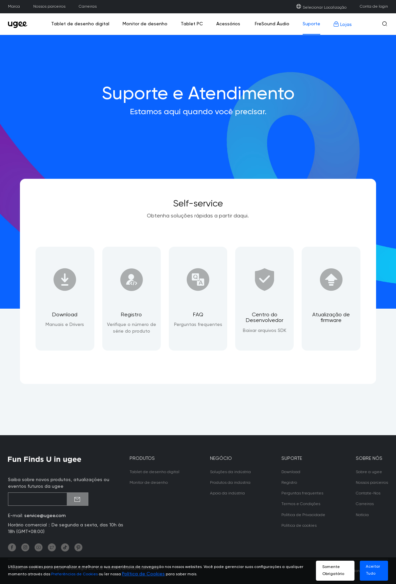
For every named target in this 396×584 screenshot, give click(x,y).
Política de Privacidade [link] (303, 515)
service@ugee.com (45, 515)
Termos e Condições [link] (300, 504)
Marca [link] (14, 7)
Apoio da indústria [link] (227, 493)
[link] (19, 24)
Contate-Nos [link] (368, 493)
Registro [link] (289, 483)
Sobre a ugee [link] (369, 472)
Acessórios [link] (228, 24)
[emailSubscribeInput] (48, 499)
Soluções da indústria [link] (230, 472)
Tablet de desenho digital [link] (80, 24)
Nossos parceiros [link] (49, 7)
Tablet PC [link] (192, 24)
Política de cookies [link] (299, 526)
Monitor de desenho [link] (145, 24)
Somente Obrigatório (333, 570)
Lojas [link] (343, 24)
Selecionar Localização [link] (321, 7)
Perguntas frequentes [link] (302, 493)
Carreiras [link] (88, 7)
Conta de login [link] (374, 7)
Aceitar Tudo (373, 570)
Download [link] (290, 472)
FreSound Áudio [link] (271, 24)
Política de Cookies (143, 574)
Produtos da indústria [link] (230, 483)
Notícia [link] (362, 515)
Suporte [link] (311, 24)
